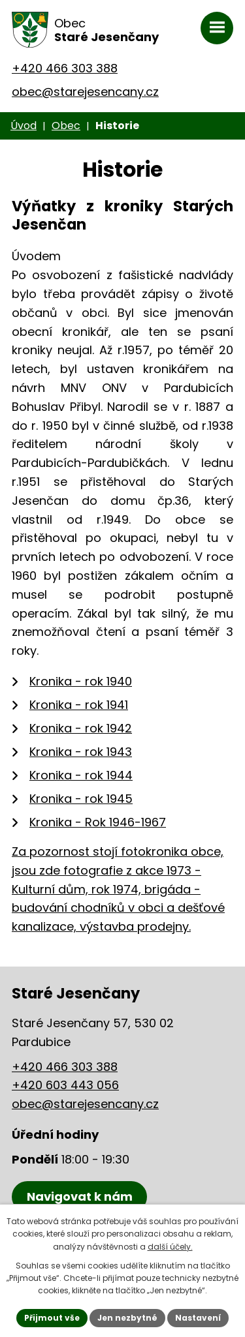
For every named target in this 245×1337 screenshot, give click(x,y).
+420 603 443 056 (65, 1085)
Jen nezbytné (127, 1317)
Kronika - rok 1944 (81, 775)
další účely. (170, 1246)
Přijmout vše (52, 1317)
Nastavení (198, 1317)
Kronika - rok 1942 (80, 728)
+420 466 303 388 (65, 68)
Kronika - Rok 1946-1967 (97, 822)
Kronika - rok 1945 (81, 798)
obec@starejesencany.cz (85, 91)
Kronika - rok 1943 (80, 752)
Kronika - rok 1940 (80, 681)
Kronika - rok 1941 (78, 705)
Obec (66, 125)
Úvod (23, 125)
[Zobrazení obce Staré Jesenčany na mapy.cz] (79, 1197)
